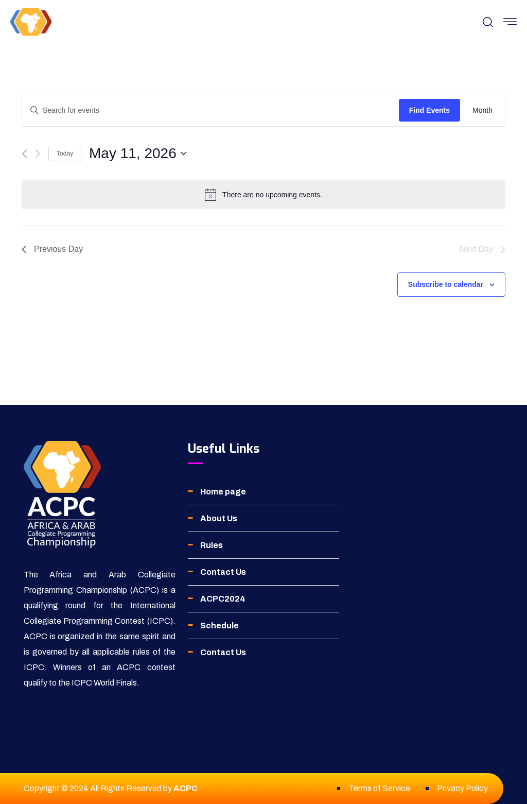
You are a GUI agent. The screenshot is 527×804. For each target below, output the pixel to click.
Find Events (429, 110)
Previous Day (52, 249)
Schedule (219, 625)
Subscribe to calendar (445, 284)
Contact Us (223, 572)
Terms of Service (379, 788)
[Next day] (38, 154)
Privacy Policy (462, 788)
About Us (218, 518)
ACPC (185, 788)
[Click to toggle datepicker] (137, 153)
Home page (223, 491)
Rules (211, 545)
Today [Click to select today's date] (65, 153)
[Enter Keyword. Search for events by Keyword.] (210, 110)
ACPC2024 (222, 598)
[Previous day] (24, 154)
